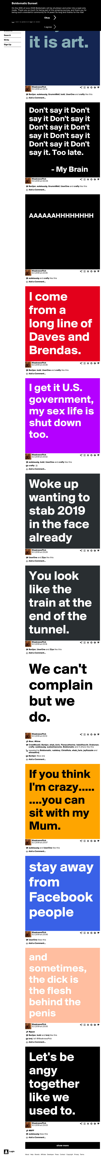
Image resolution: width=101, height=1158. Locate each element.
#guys (32, 1032)
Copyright (69, 1154)
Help (32, 1154)
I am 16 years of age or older (27, 22)
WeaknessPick (39, 87)
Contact (62, 1154)
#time (37, 741)
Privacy (76, 1154)
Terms (82, 1154)
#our (31, 741)
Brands (37, 1154)
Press (57, 1154)
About (27, 1154)
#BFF (31, 1131)
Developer (50, 1154)
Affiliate (43, 1154)
